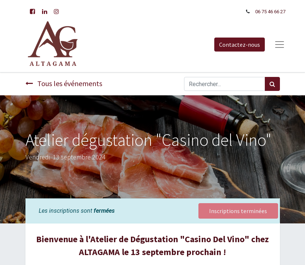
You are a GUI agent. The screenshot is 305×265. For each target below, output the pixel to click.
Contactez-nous (239, 44)
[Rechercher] (272, 84)
